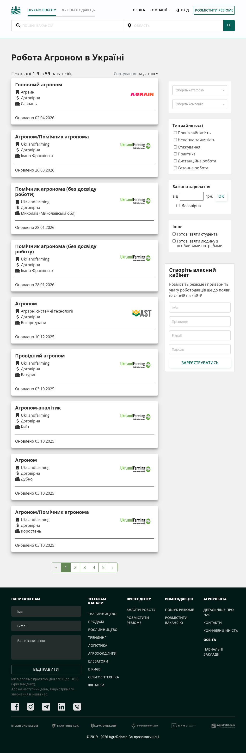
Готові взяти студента (197, 234)
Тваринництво (102, 613)
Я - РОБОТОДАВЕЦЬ (78, 9)
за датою (146, 73)
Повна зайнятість (192, 132)
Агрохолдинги (102, 653)
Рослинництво (102, 629)
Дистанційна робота (195, 160)
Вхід (182, 10)
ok (221, 196)
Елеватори (98, 661)
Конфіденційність (220, 630)
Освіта (139, 10)
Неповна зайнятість (194, 139)
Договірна (191, 206)
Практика (185, 153)
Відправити (46, 669)
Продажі (96, 621)
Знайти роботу (141, 609)
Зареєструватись (199, 362)
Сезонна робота (191, 167)
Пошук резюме (179, 609)
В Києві (94, 669)
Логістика (97, 645)
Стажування (187, 146)
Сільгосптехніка (103, 677)
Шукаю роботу (42, 9)
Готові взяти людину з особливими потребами (199, 243)
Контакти (212, 622)
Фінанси (96, 684)
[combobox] (199, 90)
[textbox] (190, 90)
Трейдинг (97, 637)
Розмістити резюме (214, 9)
